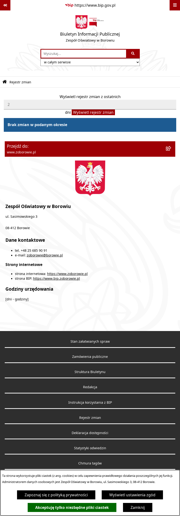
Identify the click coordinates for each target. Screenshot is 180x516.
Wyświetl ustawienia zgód (132, 494)
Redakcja (90, 387)
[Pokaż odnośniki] (5, 5)
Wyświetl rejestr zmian (93, 112)
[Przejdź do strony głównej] (90, 29)
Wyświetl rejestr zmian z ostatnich (90, 96)
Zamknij (138, 507)
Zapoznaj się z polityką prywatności (56, 494)
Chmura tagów (90, 463)
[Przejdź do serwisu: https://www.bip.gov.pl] (90, 5)
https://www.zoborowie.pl (67, 274)
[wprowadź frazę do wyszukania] (83, 53)
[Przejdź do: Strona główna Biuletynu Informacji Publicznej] (4, 82)
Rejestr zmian (20, 82)
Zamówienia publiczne (90, 357)
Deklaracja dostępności (90, 433)
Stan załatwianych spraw (90, 341)
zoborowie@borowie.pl (45, 255)
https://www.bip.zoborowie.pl (56, 278)
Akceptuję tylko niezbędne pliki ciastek (72, 507)
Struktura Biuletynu (90, 372)
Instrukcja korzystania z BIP (90, 402)
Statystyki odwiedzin (90, 448)
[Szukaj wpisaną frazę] (133, 53)
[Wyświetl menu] (175, 5)
